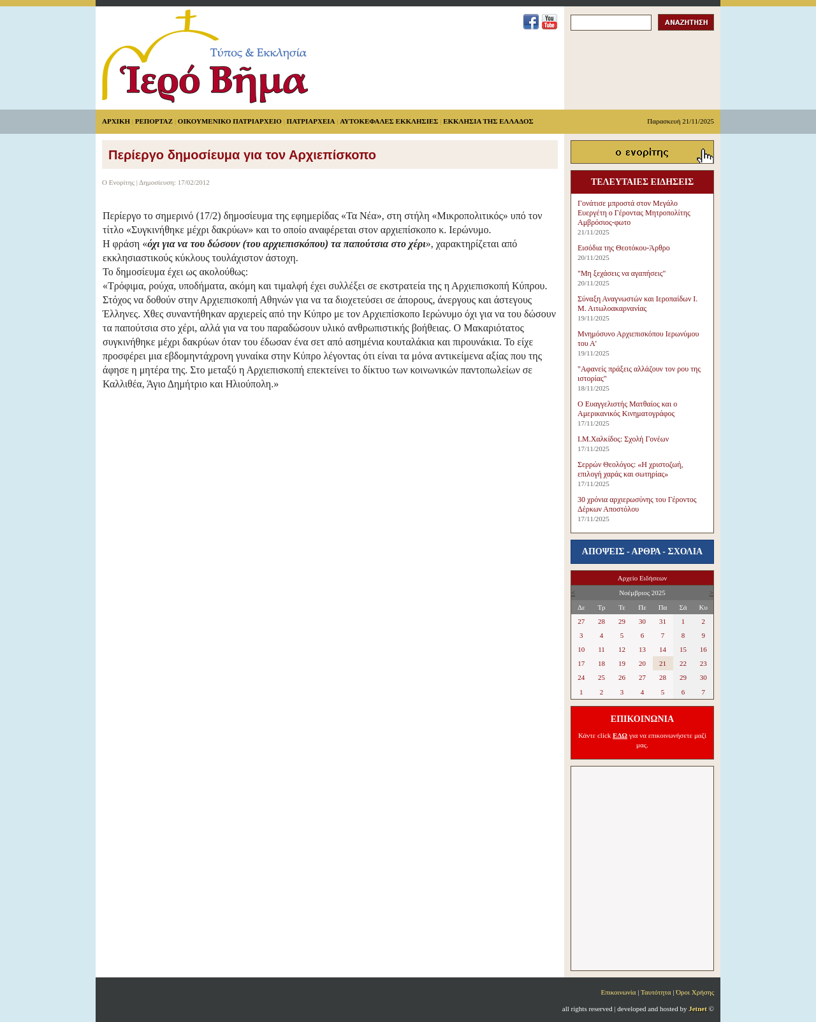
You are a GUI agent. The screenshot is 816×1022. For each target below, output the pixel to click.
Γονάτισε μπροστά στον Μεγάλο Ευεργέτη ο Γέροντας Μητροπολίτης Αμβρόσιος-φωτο (634, 213)
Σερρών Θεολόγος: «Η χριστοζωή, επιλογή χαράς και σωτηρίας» (630, 469)
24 (581, 677)
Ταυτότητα (656, 992)
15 (683, 649)
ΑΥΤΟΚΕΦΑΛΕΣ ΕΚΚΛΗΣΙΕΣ (389, 121)
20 (642, 663)
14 (662, 649)
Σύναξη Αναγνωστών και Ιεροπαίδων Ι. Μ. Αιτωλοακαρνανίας (637, 303)
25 (601, 677)
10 (581, 649)
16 (703, 649)
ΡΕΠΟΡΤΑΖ (154, 121)
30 (642, 621)
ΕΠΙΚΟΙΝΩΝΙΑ (642, 719)
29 (621, 621)
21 (662, 663)
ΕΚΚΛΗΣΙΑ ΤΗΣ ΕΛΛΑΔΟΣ (488, 121)
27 (581, 621)
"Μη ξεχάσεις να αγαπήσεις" (622, 273)
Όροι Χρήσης (695, 992)
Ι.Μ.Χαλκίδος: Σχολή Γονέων (623, 439)
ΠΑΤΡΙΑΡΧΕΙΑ (311, 121)
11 (601, 649)
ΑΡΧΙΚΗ (116, 121)
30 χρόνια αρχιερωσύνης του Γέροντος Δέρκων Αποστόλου (637, 504)
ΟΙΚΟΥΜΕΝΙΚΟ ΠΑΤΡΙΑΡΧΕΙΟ (230, 121)
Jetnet (697, 1008)
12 (621, 649)
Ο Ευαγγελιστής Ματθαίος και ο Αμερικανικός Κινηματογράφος (627, 408)
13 (642, 649)
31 (662, 621)
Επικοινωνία (618, 992)
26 (621, 677)
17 (581, 663)
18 (601, 663)
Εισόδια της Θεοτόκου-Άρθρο (624, 247)
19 (621, 663)
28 (601, 621)
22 (683, 663)
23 (703, 663)
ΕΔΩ (620, 735)
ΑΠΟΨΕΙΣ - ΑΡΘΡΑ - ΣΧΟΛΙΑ (642, 551)
